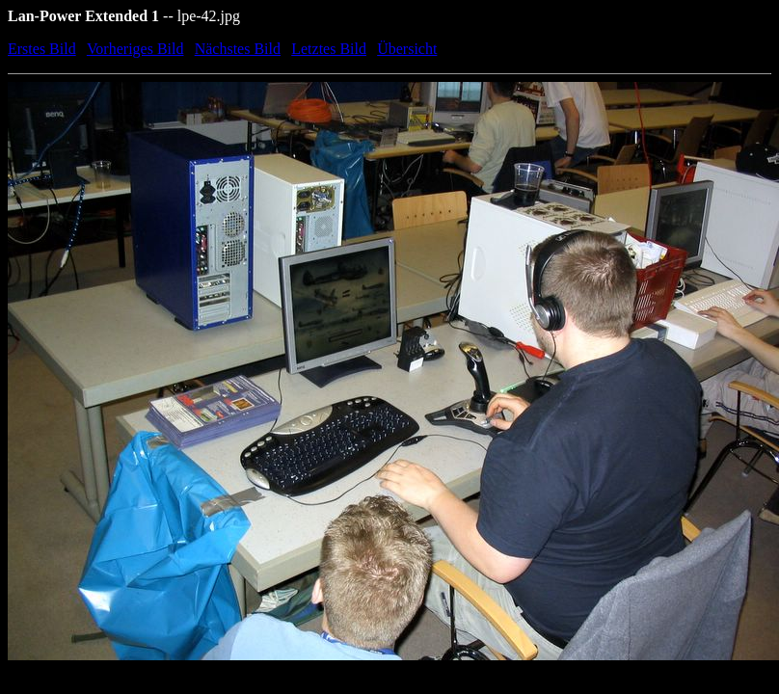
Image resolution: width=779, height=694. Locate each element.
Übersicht (407, 48)
